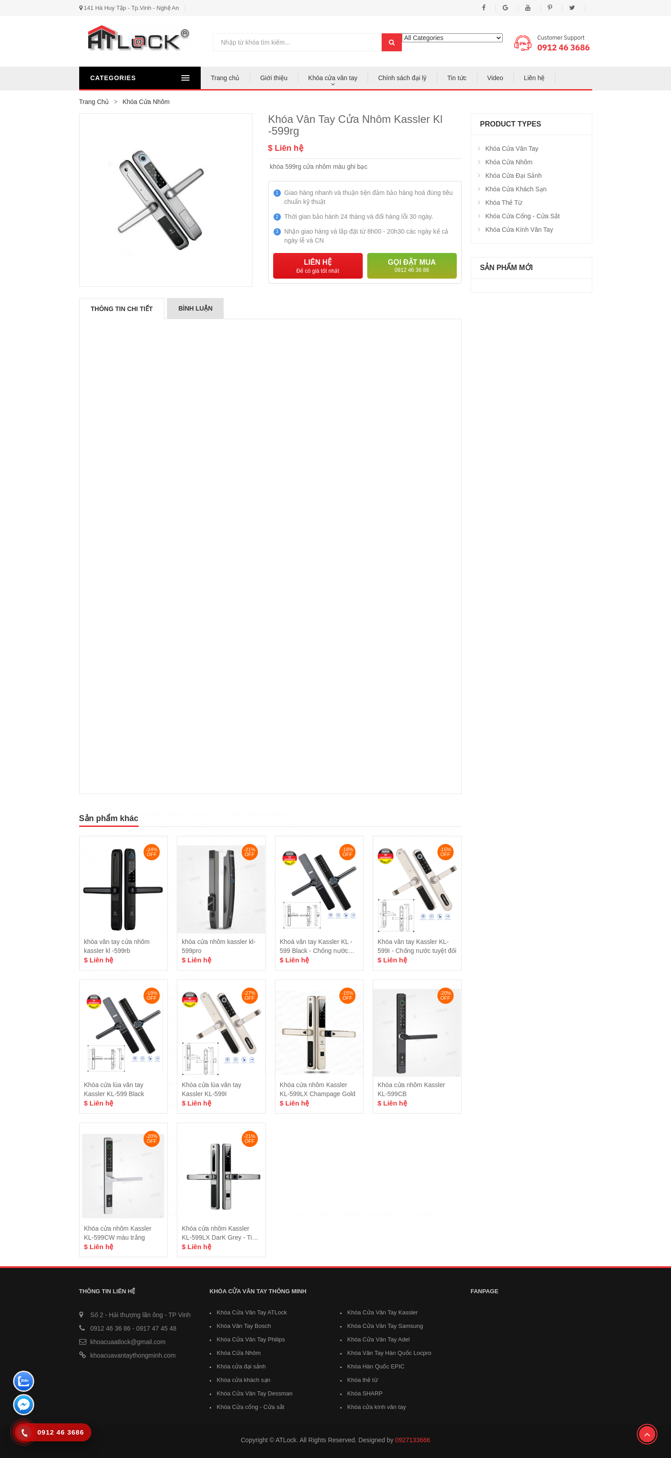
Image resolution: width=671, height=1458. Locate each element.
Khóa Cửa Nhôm (509, 162)
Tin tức (457, 77)
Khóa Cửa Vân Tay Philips (251, 1339)
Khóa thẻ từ (504, 202)
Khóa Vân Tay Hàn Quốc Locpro (389, 1353)
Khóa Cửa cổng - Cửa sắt (523, 216)
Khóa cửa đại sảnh (514, 175)
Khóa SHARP (365, 1393)
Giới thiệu (274, 77)
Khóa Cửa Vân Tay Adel (378, 1339)
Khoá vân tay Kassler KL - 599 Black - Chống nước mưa (316, 950)
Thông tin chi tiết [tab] (122, 308)
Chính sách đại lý (402, 77)
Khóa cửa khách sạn (516, 189)
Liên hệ (534, 77)
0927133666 (412, 1440)
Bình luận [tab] (195, 308)
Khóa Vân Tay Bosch (244, 1326)
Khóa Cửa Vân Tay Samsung (385, 1326)
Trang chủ (225, 77)
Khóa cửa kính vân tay (519, 229)
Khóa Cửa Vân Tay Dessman (255, 1393)
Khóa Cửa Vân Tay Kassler (382, 1312)
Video (495, 77)
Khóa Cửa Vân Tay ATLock (252, 1312)
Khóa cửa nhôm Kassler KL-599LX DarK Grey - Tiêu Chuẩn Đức (220, 1237)
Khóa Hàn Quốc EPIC (376, 1366)
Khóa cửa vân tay (332, 77)
